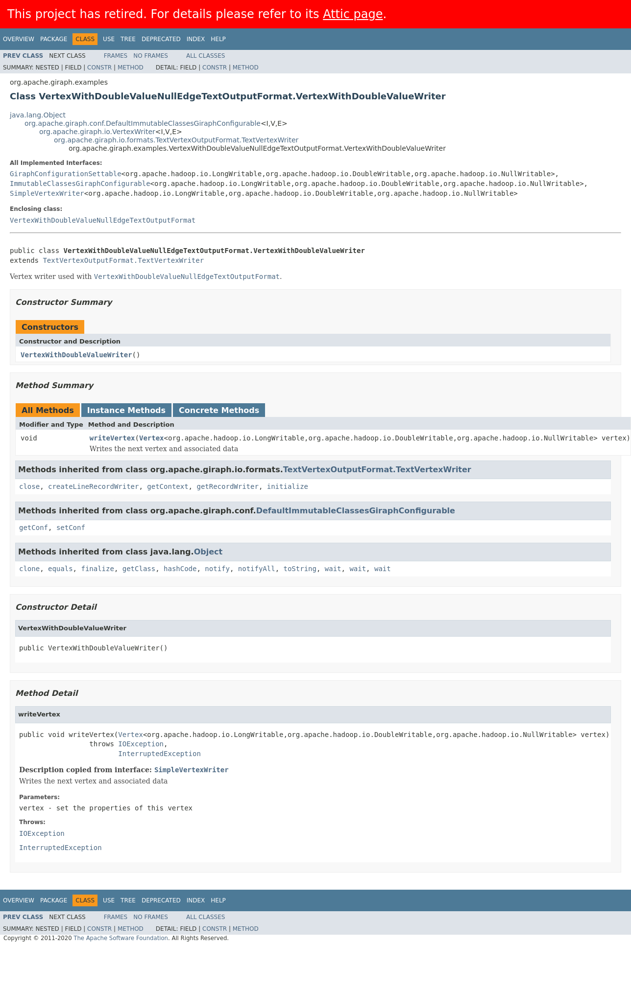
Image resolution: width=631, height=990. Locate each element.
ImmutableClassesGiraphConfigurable (80, 183)
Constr (99, 67)
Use (109, 39)
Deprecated (161, 39)
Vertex (151, 438)
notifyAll (256, 569)
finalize (97, 569)
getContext (167, 486)
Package (53, 39)
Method (131, 67)
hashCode (180, 569)
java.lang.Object (38, 115)
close (29, 486)
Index (196, 39)
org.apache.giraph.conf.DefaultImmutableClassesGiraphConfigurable (142, 123)
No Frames (150, 55)
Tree (128, 39)
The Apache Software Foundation (120, 938)
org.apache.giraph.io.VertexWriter (97, 132)
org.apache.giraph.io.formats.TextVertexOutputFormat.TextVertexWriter (176, 140)
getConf (33, 527)
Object (208, 551)
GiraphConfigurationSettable (65, 174)
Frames (116, 55)
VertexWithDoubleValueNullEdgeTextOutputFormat (102, 220)
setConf (70, 527)
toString (300, 569)
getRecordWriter (227, 486)
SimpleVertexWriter (47, 193)
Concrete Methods (219, 410)
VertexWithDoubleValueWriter (76, 355)
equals (60, 569)
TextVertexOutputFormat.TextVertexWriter (123, 260)
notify (217, 569)
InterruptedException (159, 754)
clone (29, 569)
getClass (138, 569)
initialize (287, 486)
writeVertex (112, 438)
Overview (18, 39)
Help (218, 39)
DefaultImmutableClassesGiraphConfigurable (355, 510)
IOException (141, 744)
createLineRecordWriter (93, 486)
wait (333, 569)
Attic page (353, 14)
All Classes (205, 55)
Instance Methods (126, 410)
